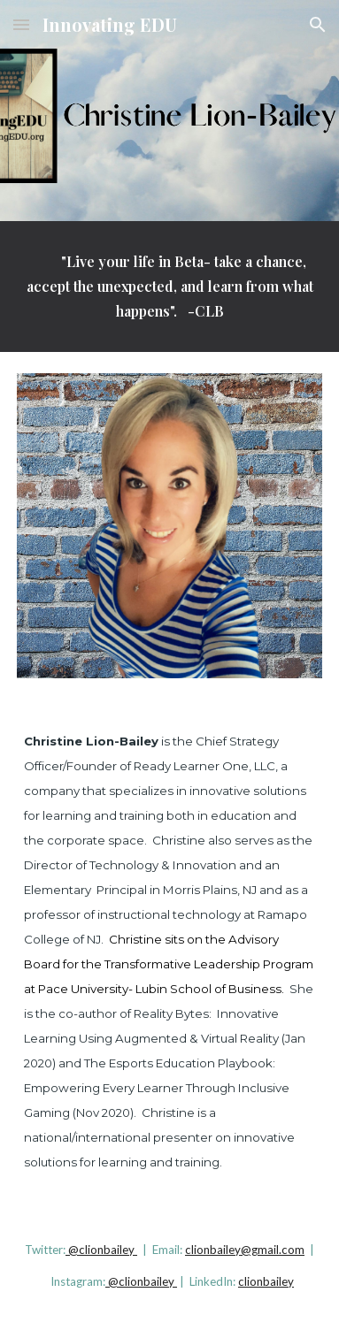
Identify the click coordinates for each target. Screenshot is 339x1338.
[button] (21, 24)
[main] (169, 286)
